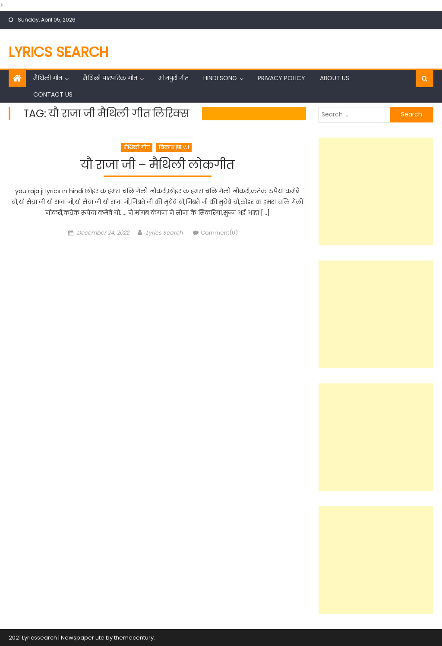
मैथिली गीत (47, 78)
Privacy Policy (281, 78)
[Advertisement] (376, 191)
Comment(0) (219, 233)
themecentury (134, 637)
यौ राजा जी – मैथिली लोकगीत (157, 165)
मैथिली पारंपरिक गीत (110, 78)
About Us (334, 78)
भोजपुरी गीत (173, 78)
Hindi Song (220, 78)
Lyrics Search (59, 52)
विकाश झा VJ (174, 147)
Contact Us (53, 94)
